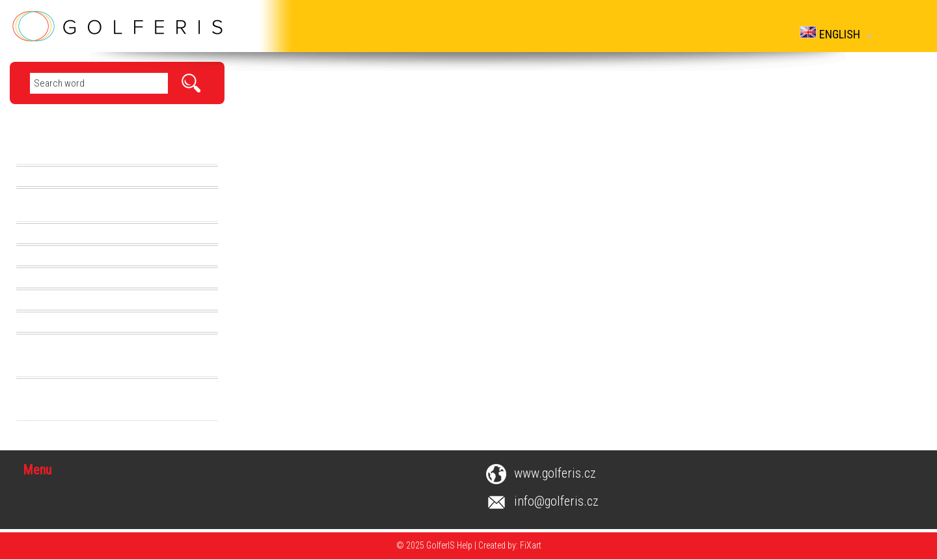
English (836, 33)
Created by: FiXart (509, 545)
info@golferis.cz (556, 501)
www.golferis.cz (555, 473)
